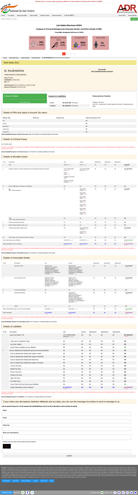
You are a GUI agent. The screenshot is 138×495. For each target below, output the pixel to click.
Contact (35, 480)
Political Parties (44, 15)
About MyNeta (132, 15)
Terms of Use (44, 480)
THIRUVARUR (25, 57)
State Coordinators (26, 480)
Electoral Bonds (56, 15)
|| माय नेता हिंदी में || (69, 15)
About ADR (122, 15)
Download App (95, 492)
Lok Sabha (11, 15)
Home (3, 15)
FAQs (51, 480)
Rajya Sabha (33, 15)
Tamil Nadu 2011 (14, 57)
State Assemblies (22, 15)
